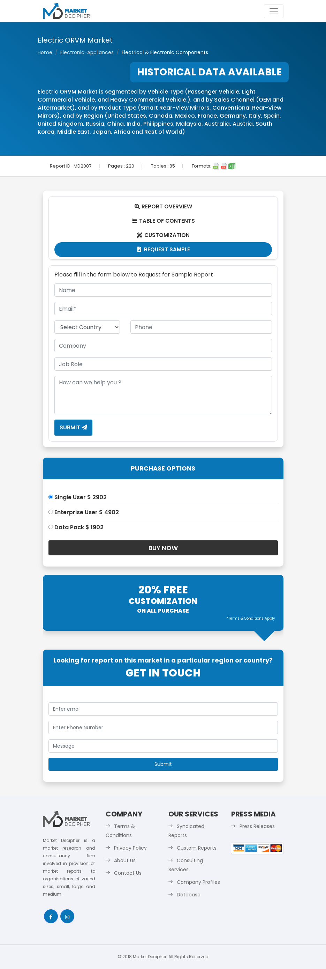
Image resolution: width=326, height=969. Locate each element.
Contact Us (128, 873)
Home (45, 52)
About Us (125, 860)
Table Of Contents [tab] (163, 220)
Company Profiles (198, 882)
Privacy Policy (130, 847)
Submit (73, 427)
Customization (163, 235)
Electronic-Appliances (87, 52)
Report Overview (163, 206)
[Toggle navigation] (273, 11)
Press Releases (257, 826)
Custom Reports (197, 847)
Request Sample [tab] (163, 249)
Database (188, 894)
